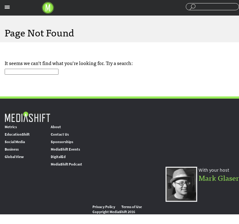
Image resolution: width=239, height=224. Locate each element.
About (56, 126)
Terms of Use (131, 206)
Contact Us (60, 134)
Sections (7, 7)
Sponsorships (62, 141)
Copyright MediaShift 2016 (113, 211)
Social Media (15, 141)
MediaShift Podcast (66, 164)
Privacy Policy (103, 206)
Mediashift (47, 8)
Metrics (11, 126)
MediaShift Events (65, 149)
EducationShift (17, 134)
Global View (14, 156)
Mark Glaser (219, 177)
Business (12, 149)
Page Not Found (39, 32)
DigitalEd (58, 156)
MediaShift (27, 116)
